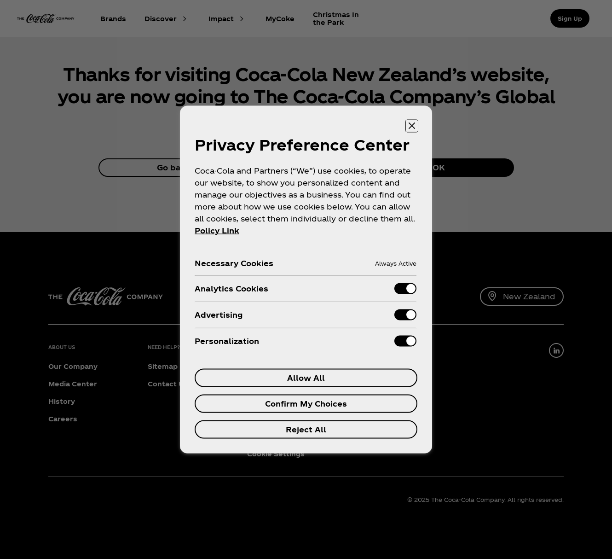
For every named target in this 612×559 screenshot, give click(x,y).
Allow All (306, 377)
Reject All (306, 429)
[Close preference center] (411, 126)
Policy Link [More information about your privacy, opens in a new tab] (217, 230)
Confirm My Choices (306, 403)
